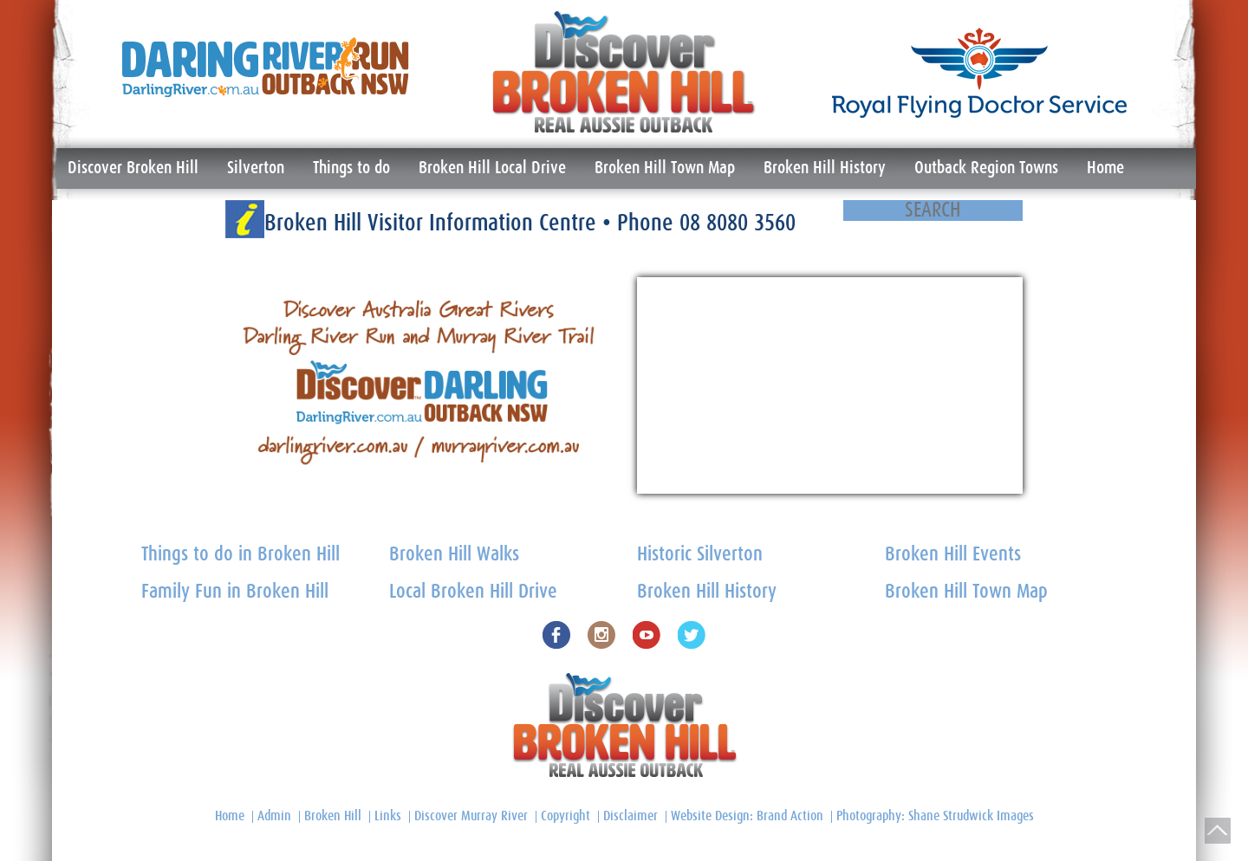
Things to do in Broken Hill (240, 555)
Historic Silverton (700, 555)
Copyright (565, 816)
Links (387, 816)
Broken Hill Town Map (665, 168)
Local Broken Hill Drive (473, 592)
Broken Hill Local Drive (492, 168)
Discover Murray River (471, 816)
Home (1105, 168)
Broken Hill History (825, 168)
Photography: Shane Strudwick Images (935, 816)
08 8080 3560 (737, 223)
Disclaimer (630, 816)
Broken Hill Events (953, 555)
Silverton (255, 168)
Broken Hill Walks (454, 555)
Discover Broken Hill (133, 168)
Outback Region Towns (986, 168)
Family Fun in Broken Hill (234, 592)
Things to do (351, 168)
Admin (274, 816)
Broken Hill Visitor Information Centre (433, 223)
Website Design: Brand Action (747, 816)
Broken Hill (332, 816)
